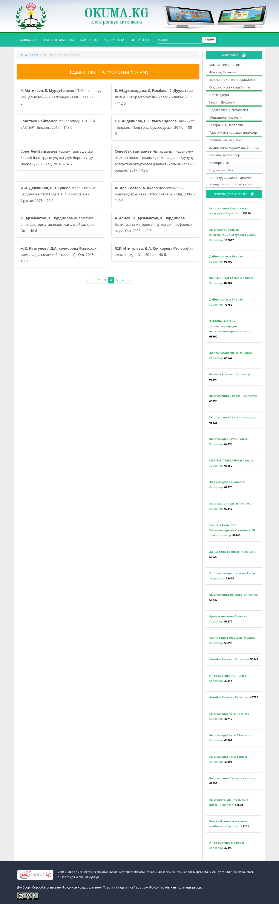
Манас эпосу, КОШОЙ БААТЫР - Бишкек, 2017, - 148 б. (57, 124)
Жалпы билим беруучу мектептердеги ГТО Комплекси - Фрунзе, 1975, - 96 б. (57, 194)
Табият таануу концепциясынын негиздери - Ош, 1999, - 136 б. (60, 97)
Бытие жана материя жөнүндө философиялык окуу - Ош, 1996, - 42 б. (153, 224)
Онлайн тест (141, 40)
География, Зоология (226, 125)
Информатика (220, 162)
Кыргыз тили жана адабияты (232, 79)
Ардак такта (114, 40)
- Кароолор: (230, 210)
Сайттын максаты (59, 40)
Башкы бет (30, 39)
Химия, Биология (222, 102)
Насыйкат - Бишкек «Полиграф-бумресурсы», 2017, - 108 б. (154, 127)
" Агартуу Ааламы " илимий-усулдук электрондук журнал (231, 180)
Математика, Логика (225, 64)
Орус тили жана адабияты (230, 87)
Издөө (209, 39)
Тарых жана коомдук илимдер (233, 132)
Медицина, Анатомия (226, 117)
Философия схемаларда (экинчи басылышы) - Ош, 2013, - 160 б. (59, 254)
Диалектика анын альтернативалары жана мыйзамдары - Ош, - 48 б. (58, 224)
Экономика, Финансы (226, 140)
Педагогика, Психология (228, 110)
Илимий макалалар (224, 155)
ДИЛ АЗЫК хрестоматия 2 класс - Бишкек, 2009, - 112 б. (154, 97)
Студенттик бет (221, 170)
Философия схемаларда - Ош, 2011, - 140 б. (154, 251)
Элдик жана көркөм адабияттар (234, 147)
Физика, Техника (222, 72)
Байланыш (89, 40)
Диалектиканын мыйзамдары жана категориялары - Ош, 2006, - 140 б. (155, 194)
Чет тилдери (219, 95)
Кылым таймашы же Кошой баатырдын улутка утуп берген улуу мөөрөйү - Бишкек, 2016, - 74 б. (56, 157)
